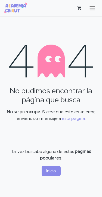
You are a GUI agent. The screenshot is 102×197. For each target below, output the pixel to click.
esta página (73, 118)
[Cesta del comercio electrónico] (78, 7)
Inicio (51, 171)
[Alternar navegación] (92, 8)
